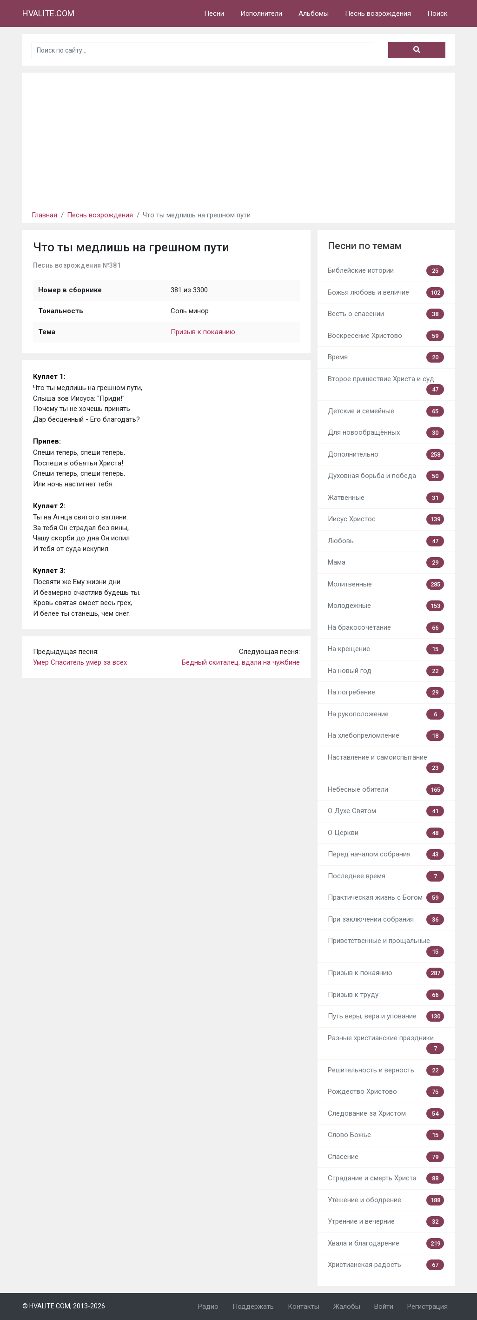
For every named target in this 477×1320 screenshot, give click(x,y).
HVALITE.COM (48, 13)
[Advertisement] (238, 138)
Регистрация (427, 1306)
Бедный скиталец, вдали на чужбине (241, 662)
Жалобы (346, 1306)
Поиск (437, 13)
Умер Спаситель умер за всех (80, 662)
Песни (214, 13)
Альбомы (313, 13)
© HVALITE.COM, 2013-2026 (63, 1306)
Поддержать (253, 1306)
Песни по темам (365, 245)
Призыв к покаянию (203, 332)
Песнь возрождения (378, 13)
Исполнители (261, 13)
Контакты (303, 1306)
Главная (44, 215)
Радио (208, 1306)
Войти (383, 1306)
